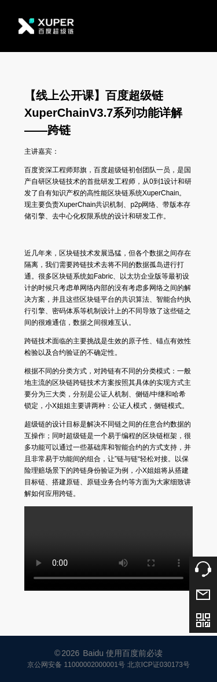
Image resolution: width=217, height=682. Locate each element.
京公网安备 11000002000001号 (76, 665)
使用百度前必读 (134, 653)
